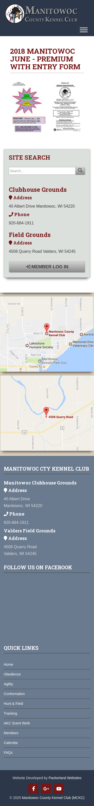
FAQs (8, 753)
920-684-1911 (21, 223)
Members (11, 733)
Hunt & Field (13, 704)
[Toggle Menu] (84, 29)
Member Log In (47, 266)
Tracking (10, 713)
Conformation (14, 694)
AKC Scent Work (17, 723)
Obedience (12, 674)
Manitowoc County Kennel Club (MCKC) (53, 798)
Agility (8, 684)
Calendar (11, 743)
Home (8, 664)
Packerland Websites (65, 778)
